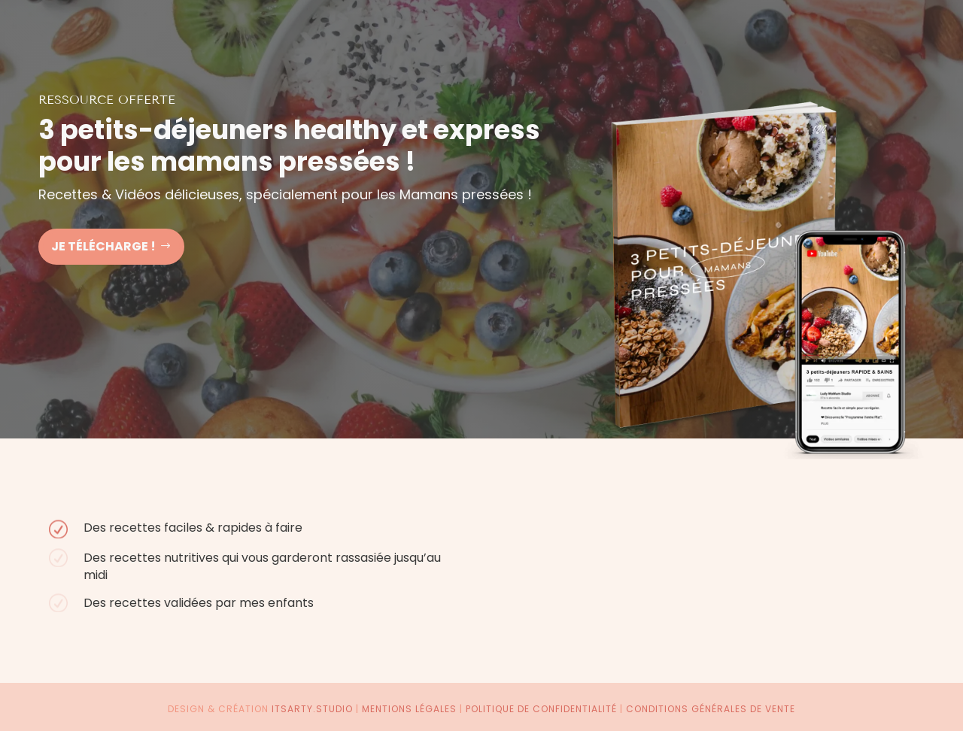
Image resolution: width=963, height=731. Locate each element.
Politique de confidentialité (541, 708)
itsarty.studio (312, 708)
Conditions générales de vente (710, 708)
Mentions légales (409, 708)
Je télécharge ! (103, 246)
